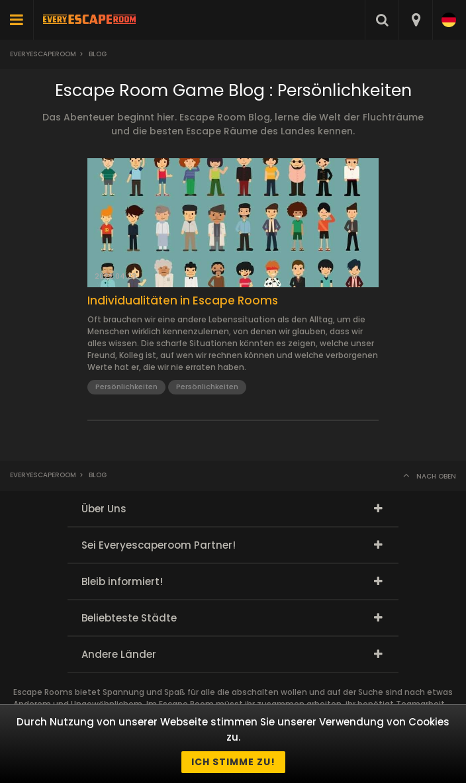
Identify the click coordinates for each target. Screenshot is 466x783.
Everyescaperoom (43, 54)
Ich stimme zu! (233, 761)
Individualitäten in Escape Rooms (182, 300)
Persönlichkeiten (126, 386)
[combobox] (415, 20)
